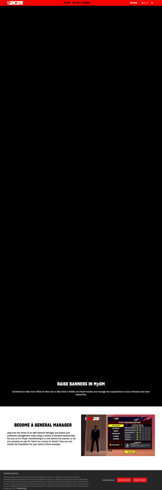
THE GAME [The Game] (76, 3)
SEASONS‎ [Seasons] (67, 3)
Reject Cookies (139, 481)
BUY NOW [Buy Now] (133, 3)
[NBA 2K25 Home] (15, 3)
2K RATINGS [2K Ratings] (85, 3)
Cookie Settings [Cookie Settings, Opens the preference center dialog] (108, 481)
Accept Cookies (124, 481)
